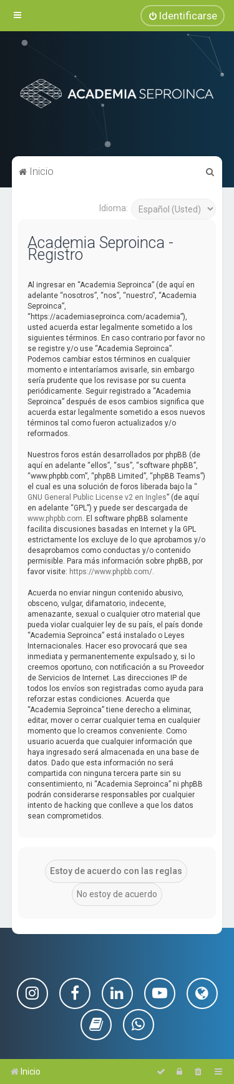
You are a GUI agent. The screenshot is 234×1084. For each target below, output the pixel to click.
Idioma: (113, 207)
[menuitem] (182, 15)
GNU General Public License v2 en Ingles (97, 496)
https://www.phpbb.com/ (110, 571)
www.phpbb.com (54, 518)
